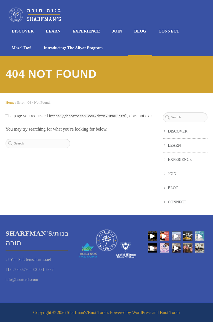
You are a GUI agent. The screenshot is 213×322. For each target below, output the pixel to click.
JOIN (117, 31)
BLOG (140, 31)
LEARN (53, 31)
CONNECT (168, 31)
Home (10, 102)
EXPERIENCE (86, 31)
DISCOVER (23, 31)
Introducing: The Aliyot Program (73, 48)
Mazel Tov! (21, 48)
